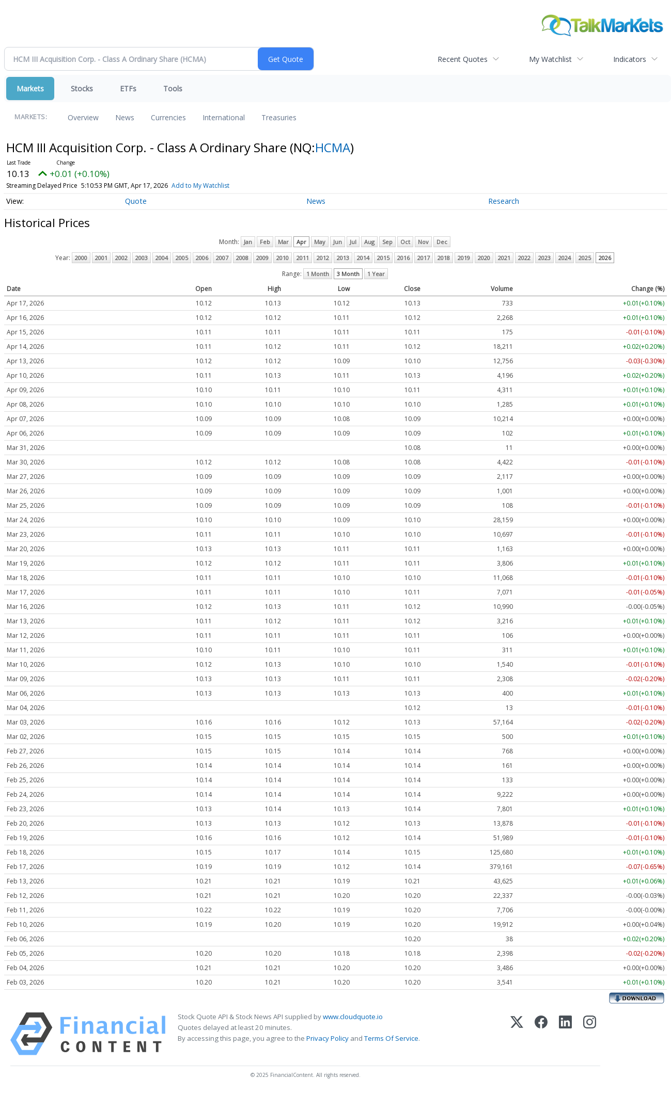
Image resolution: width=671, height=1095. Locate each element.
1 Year (376, 274)
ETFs (128, 88)
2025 (585, 258)
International (223, 117)
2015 (383, 258)
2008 (242, 258)
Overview (83, 117)
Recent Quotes (463, 59)
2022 (524, 258)
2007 (222, 258)
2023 (544, 258)
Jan (248, 242)
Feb (265, 242)
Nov (423, 242)
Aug (369, 242)
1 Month (317, 274)
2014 (363, 258)
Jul (353, 242)
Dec (441, 242)
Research (503, 201)
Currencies (168, 117)
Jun (337, 242)
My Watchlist (550, 59)
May (319, 242)
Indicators (629, 59)
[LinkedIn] (565, 1033)
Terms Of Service (391, 1038)
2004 (161, 258)
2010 (282, 258)
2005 (182, 258)
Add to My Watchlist (219, 185)
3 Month (348, 274)
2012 (323, 258)
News (124, 117)
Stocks (82, 88)
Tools (172, 88)
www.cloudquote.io (353, 1016)
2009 (262, 258)
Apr (301, 242)
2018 (444, 258)
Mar (283, 242)
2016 (403, 258)
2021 (504, 258)
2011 (303, 258)
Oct (405, 242)
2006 (202, 258)
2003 (141, 258)
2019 (464, 258)
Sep (387, 242)
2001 (101, 258)
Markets (30, 88)
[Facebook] (541, 1033)
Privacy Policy (327, 1038)
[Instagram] (589, 1033)
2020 (484, 258)
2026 (605, 258)
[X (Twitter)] (516, 1033)
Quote (136, 201)
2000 (81, 258)
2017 (423, 258)
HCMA (332, 147)
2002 (121, 258)
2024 (564, 258)
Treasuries (279, 117)
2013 (343, 258)
